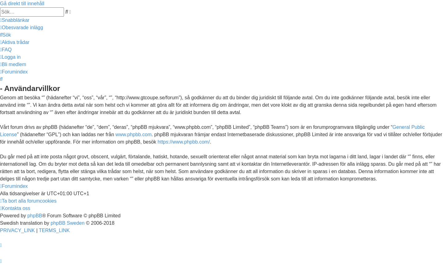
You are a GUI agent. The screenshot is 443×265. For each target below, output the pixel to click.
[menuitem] (21, 27)
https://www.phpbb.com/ (184, 141)
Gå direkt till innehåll (22, 3)
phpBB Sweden (68, 223)
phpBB (34, 215)
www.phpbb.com (133, 134)
